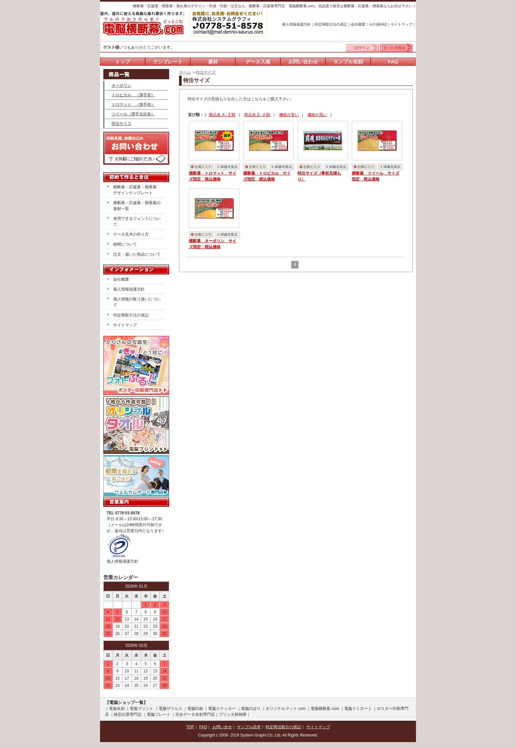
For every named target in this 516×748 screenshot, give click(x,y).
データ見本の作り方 (131, 234)
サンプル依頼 (348, 61)
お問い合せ (222, 727)
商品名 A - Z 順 (222, 114)
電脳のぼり (251, 708)
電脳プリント (141, 708)
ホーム (185, 72)
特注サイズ (206, 72)
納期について (125, 244)
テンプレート (168, 61)
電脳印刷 (195, 708)
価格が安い (289, 114)
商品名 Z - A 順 (257, 114)
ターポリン (121, 85)
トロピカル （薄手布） (133, 95)
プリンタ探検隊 (232, 714)
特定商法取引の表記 (283, 727)
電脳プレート (158, 714)
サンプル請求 (249, 727)
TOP (190, 727)
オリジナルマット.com (286, 708)
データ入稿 (257, 61)
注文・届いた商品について (137, 254)
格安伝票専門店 (128, 714)
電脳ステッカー (222, 708)
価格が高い (317, 114)
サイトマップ (401, 24)
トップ (122, 61)
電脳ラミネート (358, 708)
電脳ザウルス (170, 708)
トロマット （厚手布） (133, 104)
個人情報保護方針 (296, 24)
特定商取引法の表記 (331, 24)
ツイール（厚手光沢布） (133, 114)
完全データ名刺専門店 (195, 714)
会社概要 (358, 24)
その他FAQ (378, 24)
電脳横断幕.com (325, 708)
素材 (213, 61)
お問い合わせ (303, 61)
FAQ (393, 61)
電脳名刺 (117, 708)
